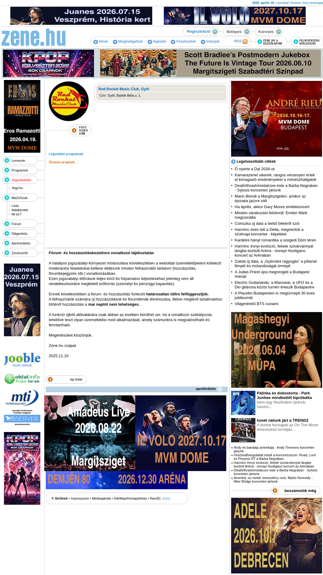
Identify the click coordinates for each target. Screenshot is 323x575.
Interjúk (210, 41)
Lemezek (18, 160)
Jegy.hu (17, 188)
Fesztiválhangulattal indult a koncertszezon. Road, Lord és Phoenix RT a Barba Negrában (275, 456)
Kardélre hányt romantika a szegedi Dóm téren (275, 240)
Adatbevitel (20, 210)
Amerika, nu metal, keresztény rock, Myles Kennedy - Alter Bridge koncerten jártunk (273, 479)
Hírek (100, 41)
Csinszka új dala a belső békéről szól (267, 223)
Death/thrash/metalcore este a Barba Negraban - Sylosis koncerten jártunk (276, 187)
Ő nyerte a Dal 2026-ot (255, 169)
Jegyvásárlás (21, 180)
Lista (15, 206)
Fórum (16, 224)
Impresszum (80, 498)
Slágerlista (19, 233)
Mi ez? (16, 214)
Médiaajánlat (101, 498)
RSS (240, 41)
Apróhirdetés (21, 243)
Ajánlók (157, 41)
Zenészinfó (20, 253)
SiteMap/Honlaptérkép (130, 498)
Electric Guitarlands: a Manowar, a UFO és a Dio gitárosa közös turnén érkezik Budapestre (274, 284)
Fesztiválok (183, 41)
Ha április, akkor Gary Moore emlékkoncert (272, 206)
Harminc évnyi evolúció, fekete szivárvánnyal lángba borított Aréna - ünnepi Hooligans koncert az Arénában (274, 251)
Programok (20, 170)
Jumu (166, 498)
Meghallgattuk (128, 41)
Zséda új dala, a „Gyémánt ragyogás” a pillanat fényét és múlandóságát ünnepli (276, 263)
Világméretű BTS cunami (256, 303)
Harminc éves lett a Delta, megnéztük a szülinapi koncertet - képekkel (269, 231)
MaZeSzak (20, 198)
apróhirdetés (209, 389)
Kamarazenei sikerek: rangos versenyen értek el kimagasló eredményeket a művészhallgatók (276, 177)
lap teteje (76, 379)
